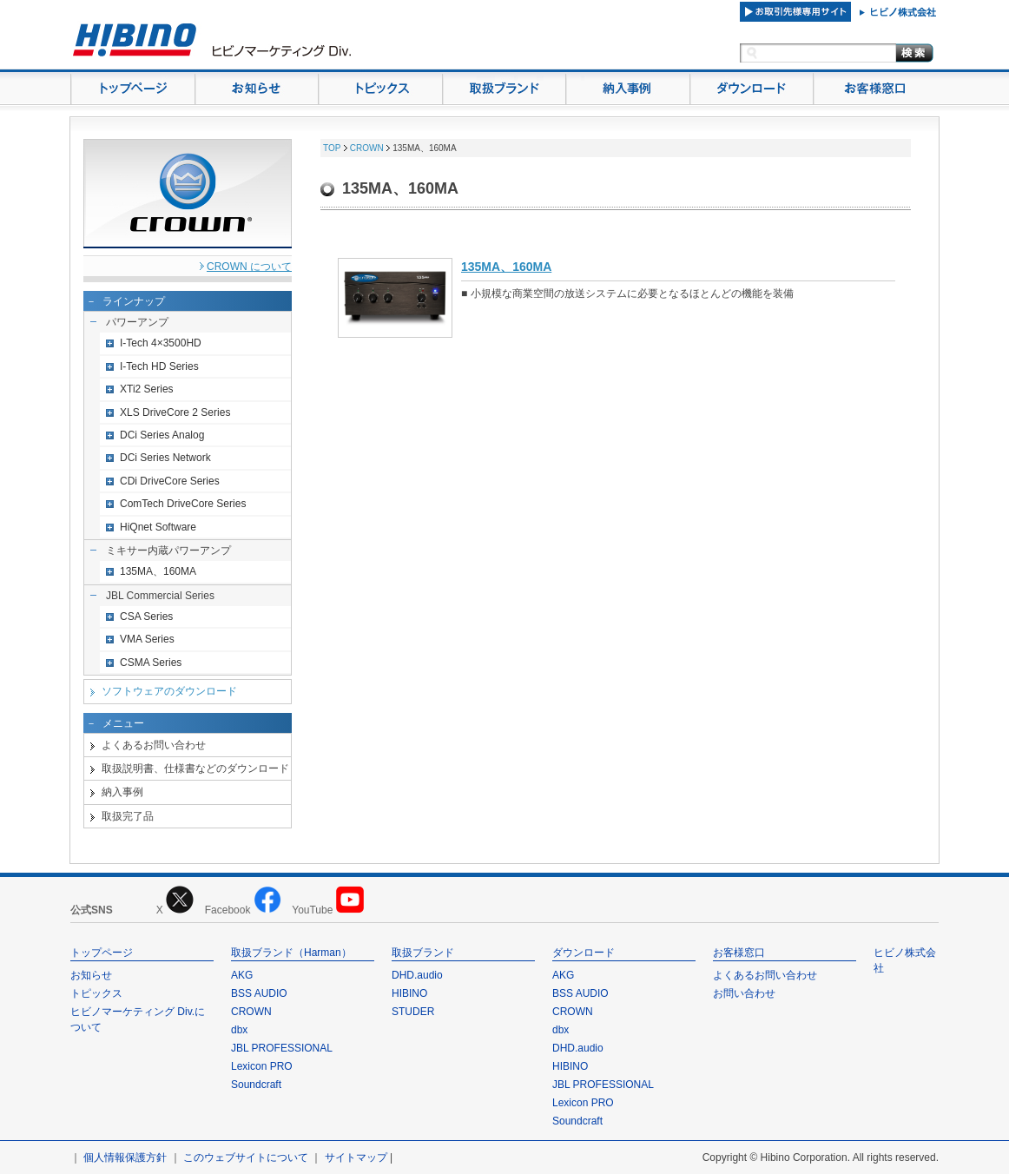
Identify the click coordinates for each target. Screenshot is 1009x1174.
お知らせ (91, 975)
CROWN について (249, 267)
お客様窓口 (739, 952)
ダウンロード (583, 952)
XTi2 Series (147, 389)
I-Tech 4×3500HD (160, 343)
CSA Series (146, 616)
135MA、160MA (158, 571)
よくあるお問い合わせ (154, 745)
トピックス (96, 993)
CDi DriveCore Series (170, 481)
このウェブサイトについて (245, 1157)
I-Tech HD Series (159, 366)
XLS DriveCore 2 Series (175, 412)
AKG (242, 975)
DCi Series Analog (162, 435)
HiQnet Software (158, 527)
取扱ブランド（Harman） (291, 952)
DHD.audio (417, 975)
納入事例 (122, 792)
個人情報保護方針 (125, 1157)
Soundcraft (256, 1084)
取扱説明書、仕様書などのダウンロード (195, 768)
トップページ (101, 952)
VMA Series (147, 639)
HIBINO (409, 993)
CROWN (367, 148)
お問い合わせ (744, 993)
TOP (331, 148)
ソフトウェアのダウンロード (169, 691)
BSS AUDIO (259, 993)
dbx (239, 1030)
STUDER (413, 1012)
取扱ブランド (423, 952)
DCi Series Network (165, 458)
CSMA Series (150, 662)
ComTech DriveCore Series (183, 504)
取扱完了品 (128, 816)
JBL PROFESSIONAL (282, 1048)
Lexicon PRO (262, 1066)
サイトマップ (356, 1157)
